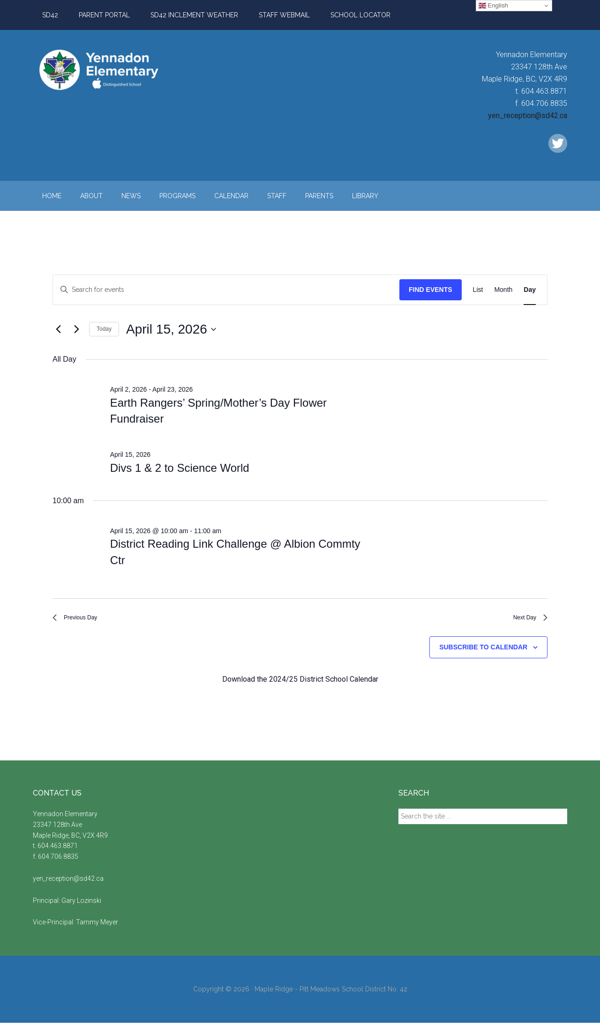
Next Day (526, 620)
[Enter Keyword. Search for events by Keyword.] (226, 290)
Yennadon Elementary (122, 70)
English (493, 5)
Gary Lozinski (81, 904)
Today (104, 329)
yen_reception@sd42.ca (527, 115)
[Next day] (76, 329)
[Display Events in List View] (478, 290)
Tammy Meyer (97, 926)
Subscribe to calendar (483, 651)
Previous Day (80, 620)
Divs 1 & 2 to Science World (179, 467)
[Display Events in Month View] (503, 290)
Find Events (430, 289)
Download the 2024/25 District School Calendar (300, 683)
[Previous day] (58, 329)
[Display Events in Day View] (530, 290)
